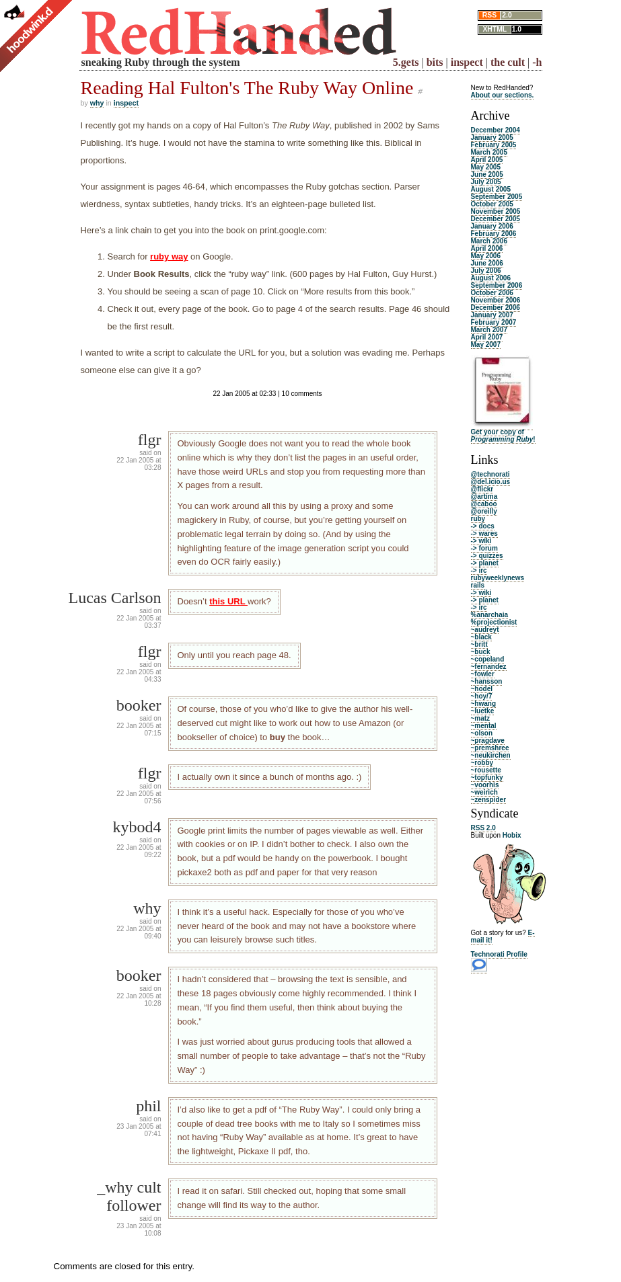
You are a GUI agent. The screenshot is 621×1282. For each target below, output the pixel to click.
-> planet (485, 563)
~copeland (488, 659)
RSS (489, 15)
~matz (480, 718)
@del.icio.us (491, 481)
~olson (482, 733)
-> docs (483, 526)
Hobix (512, 835)
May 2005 (486, 167)
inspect (467, 62)
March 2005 (489, 152)
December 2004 (495, 130)
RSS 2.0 (483, 828)
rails (478, 585)
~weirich (484, 792)
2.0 (506, 15)
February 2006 (494, 233)
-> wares (484, 533)
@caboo (484, 504)
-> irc (479, 570)
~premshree (490, 748)
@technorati (490, 474)
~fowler (483, 674)
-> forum (484, 548)
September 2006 (497, 285)
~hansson (487, 681)
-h (537, 62)
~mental (484, 725)
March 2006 (489, 241)
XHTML (494, 29)
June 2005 (487, 174)
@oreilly (484, 511)
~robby (482, 762)
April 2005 (487, 159)
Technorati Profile (499, 954)
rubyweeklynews (497, 578)
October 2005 (492, 204)
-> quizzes (487, 555)
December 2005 (495, 219)
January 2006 (492, 226)
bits (435, 62)
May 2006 (486, 255)
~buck (480, 651)
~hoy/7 (481, 696)
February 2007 (494, 322)
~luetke (483, 711)
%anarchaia (490, 614)
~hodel (482, 688)
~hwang (484, 703)
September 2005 (497, 196)
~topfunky (487, 777)
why (97, 103)
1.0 (516, 29)
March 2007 (489, 329)
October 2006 (492, 292)
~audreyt (485, 629)
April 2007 (487, 337)
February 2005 (494, 145)
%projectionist (494, 622)
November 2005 (496, 211)
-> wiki (481, 541)
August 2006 (491, 278)
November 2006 (496, 300)
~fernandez (489, 666)
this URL (228, 601)
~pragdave (488, 740)
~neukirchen (491, 755)
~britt (479, 644)
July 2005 (486, 182)
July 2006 (486, 270)
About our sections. (502, 95)
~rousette (486, 770)
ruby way (169, 256)
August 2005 (491, 189)
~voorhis (485, 785)
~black (481, 637)
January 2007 (492, 315)
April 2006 (487, 248)
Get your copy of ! (503, 435)
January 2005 (492, 137)
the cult (507, 62)
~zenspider (489, 799)
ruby (478, 518)
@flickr (482, 489)
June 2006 (487, 263)
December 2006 (495, 307)
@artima (484, 496)
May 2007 (486, 344)
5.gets (406, 62)
